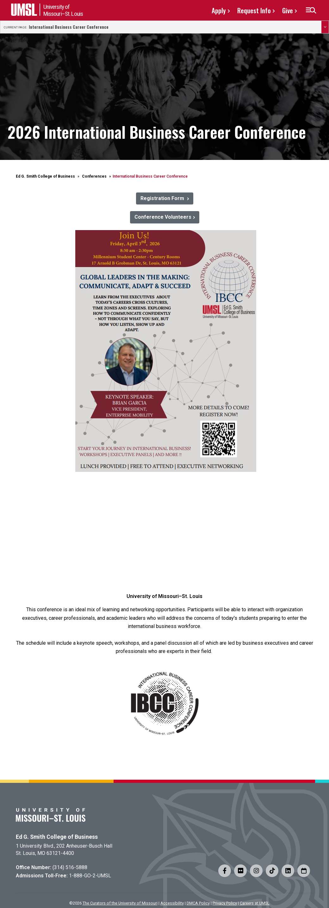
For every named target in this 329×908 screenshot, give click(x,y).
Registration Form (162, 198)
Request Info (254, 10)
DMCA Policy (198, 903)
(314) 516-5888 (70, 867)
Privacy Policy (225, 903)
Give (287, 10)
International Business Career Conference (69, 27)
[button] (311, 10)
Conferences (94, 176)
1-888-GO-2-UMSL (90, 876)
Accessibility (172, 903)
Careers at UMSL (255, 903)
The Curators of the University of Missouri (120, 903)
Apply (219, 10)
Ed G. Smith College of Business (45, 176)
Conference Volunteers (162, 217)
